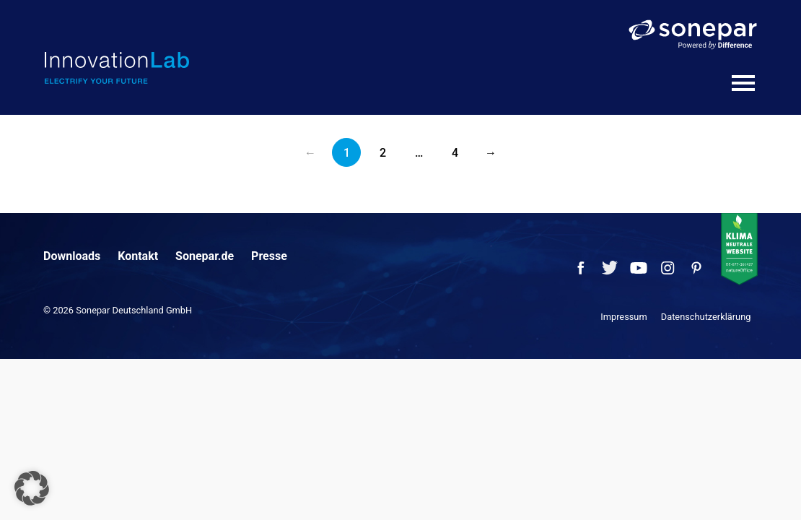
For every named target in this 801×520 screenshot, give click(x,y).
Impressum (623, 316)
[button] (32, 488)
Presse (269, 256)
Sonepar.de (204, 256)
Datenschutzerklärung (706, 316)
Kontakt (138, 256)
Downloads (71, 256)
